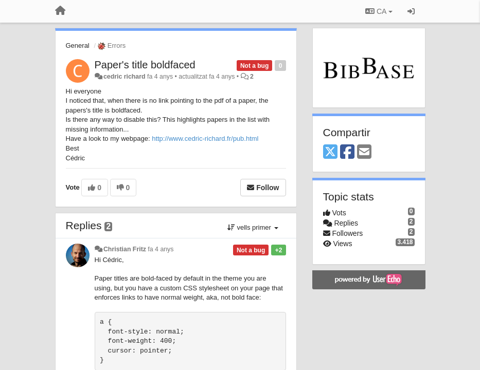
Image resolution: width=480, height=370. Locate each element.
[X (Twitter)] (330, 152)
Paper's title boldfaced (145, 64)
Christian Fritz (124, 249)
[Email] (364, 152)
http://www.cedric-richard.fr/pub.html (205, 138)
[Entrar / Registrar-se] (411, 11)
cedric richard (124, 76)
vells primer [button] (252, 227)
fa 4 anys (160, 249)
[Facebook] (347, 152)
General (78, 45)
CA (378, 11)
